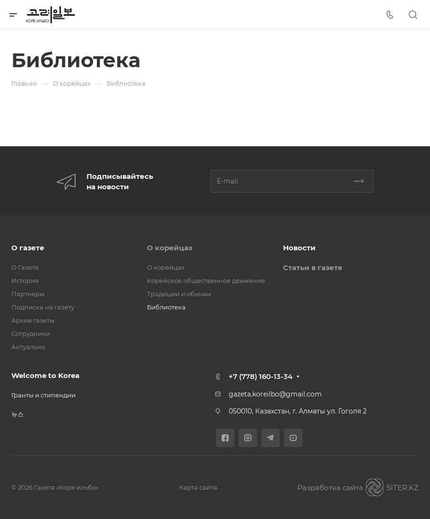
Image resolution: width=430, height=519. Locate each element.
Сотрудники (30, 333)
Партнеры (27, 294)
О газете (27, 247)
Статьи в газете (313, 267)
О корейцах (170, 247)
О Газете (25, 267)
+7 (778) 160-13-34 (260, 376)
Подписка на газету (42, 307)
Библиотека (166, 307)
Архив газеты (32, 320)
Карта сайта (198, 487)
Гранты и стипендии (43, 395)
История (25, 280)
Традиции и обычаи (179, 294)
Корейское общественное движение (206, 280)
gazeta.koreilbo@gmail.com (275, 394)
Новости (299, 247)
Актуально (28, 347)
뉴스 (17, 414)
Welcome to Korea (45, 375)
